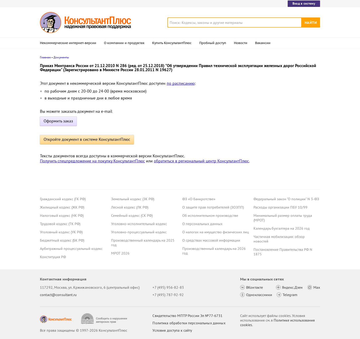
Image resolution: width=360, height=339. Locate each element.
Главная (45, 57)
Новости (240, 43)
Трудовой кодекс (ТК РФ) (60, 223)
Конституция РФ (53, 256)
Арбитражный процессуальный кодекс (71, 248)
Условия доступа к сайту (172, 330)
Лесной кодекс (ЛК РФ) (129, 207)
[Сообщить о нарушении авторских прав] (104, 318)
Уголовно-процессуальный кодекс (139, 232)
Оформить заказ (58, 121)
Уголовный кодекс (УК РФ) (61, 232)
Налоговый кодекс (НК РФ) (62, 215)
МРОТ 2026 (120, 253)
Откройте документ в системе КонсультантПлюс (87, 139)
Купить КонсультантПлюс (171, 43)
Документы (61, 57)
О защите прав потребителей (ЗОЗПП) (213, 207)
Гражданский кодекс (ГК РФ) (63, 199)
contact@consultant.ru (58, 294)
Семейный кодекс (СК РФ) (132, 215)
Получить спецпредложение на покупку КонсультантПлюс (92, 161)
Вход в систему (303, 3)
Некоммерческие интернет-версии (68, 43)
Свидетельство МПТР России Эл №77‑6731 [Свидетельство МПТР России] (187, 315)
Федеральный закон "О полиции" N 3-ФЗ (286, 199)
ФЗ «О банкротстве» (198, 199)
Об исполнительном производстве (210, 215)
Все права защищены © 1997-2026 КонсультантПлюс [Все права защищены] (83, 330)
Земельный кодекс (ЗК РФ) (132, 199)
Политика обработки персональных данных (188, 323)
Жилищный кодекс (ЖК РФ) (62, 207)
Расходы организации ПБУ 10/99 (280, 207)
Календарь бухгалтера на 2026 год (281, 228)
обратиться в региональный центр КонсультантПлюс (201, 161)
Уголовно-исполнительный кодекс (139, 223)
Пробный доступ (212, 43)
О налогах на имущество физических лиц (215, 232)
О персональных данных (202, 223)
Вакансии (262, 43)
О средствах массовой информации (211, 240)
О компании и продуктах (124, 43)
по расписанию (181, 83)
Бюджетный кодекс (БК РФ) (62, 240)
